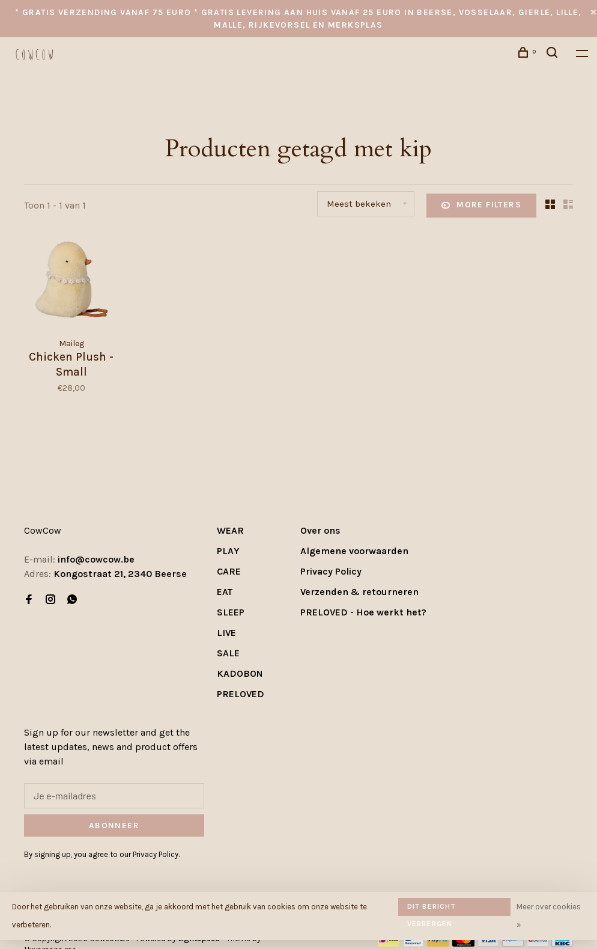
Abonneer (114, 825)
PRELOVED (240, 694)
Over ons (320, 530)
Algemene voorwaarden (354, 551)
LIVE (226, 632)
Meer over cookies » (549, 915)
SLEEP (230, 612)
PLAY (228, 551)
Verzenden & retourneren (359, 591)
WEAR (230, 530)
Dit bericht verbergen (431, 909)
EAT (224, 591)
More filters (481, 205)
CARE (229, 571)
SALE (228, 653)
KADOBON (240, 673)
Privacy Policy (331, 571)
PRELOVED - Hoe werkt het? (363, 612)
